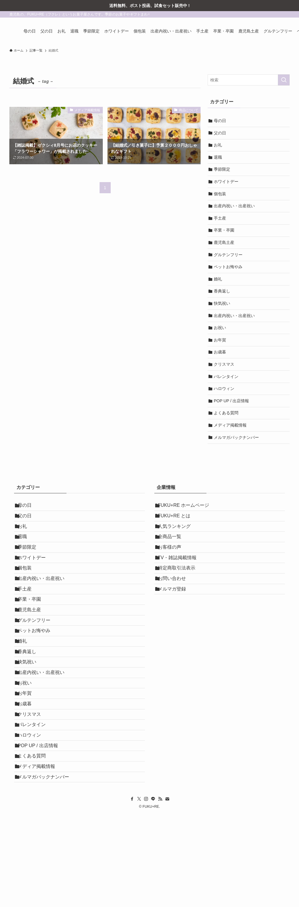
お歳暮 (220, 352)
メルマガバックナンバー (236, 437)
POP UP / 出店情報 (231, 400)
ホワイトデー (226, 181)
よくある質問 (226, 412)
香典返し (222, 291)
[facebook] (132, 891)
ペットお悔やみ (228, 266)
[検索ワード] (249, 79)
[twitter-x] (139, 891)
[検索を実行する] (284, 79)
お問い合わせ (175, 604)
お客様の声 (173, 562)
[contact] (167, 891)
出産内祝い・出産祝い (234, 205)
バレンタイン (226, 376)
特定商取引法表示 (180, 590)
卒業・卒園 (224, 230)
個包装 (220, 193)
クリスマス (224, 364)
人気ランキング (177, 534)
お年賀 (220, 340)
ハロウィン (224, 388)
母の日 (220, 120)
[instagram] (146, 891)
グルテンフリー (228, 254)
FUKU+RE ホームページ (187, 506)
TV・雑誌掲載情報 (180, 576)
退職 (218, 157)
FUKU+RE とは (177, 520)
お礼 (218, 145)
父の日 (220, 133)
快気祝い (222, 303)
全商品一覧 (173, 548)
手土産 (220, 218)
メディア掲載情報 (230, 425)
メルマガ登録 (175, 617)
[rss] (160, 891)
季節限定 (222, 169)
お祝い (220, 327)
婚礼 (218, 279)
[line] (153, 891)
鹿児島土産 (224, 242)
